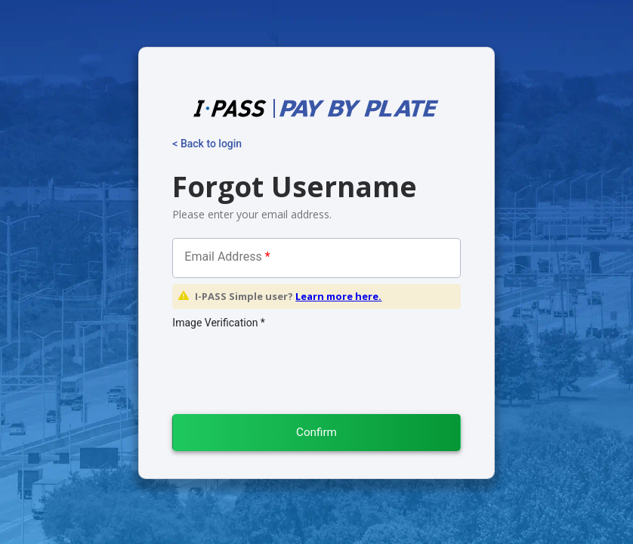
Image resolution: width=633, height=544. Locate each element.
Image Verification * (218, 323)
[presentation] (274, 363)
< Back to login (207, 144)
